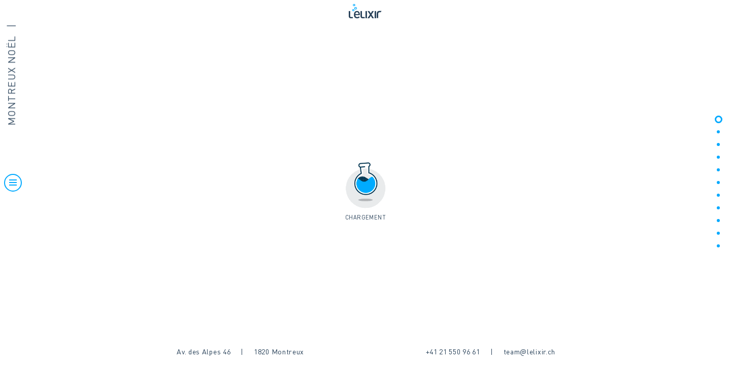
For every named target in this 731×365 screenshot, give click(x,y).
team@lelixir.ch (530, 352)
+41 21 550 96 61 (453, 352)
